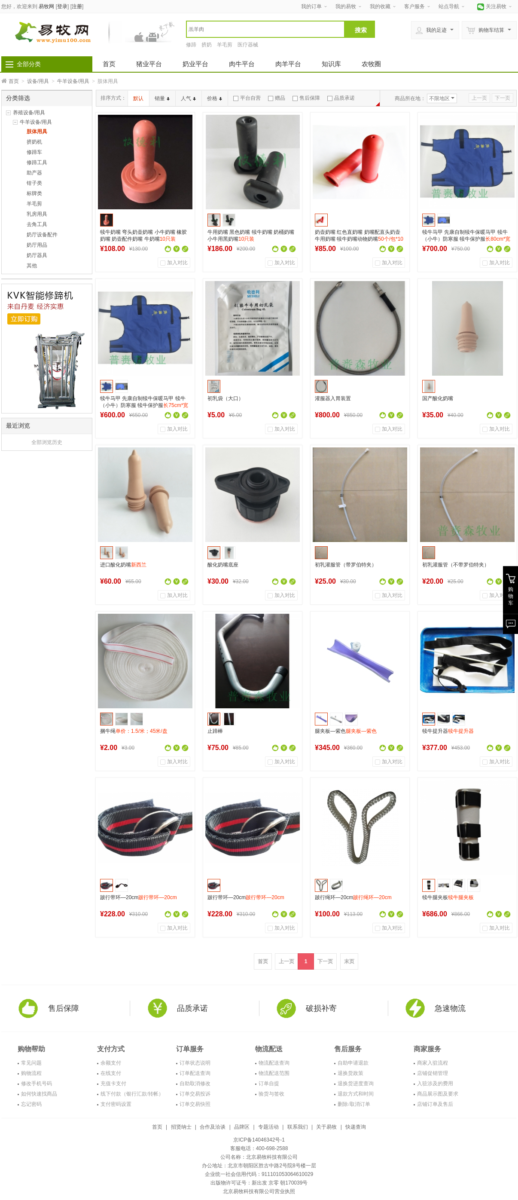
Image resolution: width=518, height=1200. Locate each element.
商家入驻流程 (432, 1063)
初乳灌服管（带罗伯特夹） (346, 565)
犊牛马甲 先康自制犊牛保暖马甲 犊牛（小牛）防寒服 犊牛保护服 (466, 239)
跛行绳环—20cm (353, 897)
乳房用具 (37, 214)
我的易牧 (345, 6)
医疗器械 (248, 45)
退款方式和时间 (356, 1094)
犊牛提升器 (448, 731)
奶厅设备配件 (42, 235)
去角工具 (37, 224)
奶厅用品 (37, 245)
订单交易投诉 (195, 1094)
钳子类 (34, 183)
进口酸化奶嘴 (123, 565)
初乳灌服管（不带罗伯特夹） (455, 565)
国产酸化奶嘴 (437, 398)
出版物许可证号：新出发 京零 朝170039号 (259, 1183)
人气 (188, 98)
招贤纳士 (181, 1127)
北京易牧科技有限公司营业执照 (259, 1191)
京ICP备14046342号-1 (259, 1140)
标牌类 (34, 193)
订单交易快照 (195, 1104)
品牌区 (242, 1127)
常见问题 (31, 1063)
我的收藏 (380, 6)
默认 (138, 98)
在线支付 (111, 1073)
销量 (162, 98)
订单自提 (269, 1084)
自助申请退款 (353, 1063)
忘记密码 (31, 1104)
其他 (32, 266)
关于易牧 (326, 1127)
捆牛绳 (134, 731)
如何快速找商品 (39, 1094)
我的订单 (311, 6)
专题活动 (268, 1127)
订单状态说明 (195, 1063)
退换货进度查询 (356, 1084)
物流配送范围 (274, 1073)
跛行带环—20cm (138, 897)
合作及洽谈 (212, 1127)
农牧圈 (371, 63)
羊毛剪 (224, 45)
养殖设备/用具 (29, 113)
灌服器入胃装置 (333, 398)
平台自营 (247, 98)
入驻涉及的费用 (435, 1084)
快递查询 (355, 1127)
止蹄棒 (215, 731)
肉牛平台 (242, 63)
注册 (77, 6)
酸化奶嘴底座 (222, 565)
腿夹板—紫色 (346, 731)
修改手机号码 (36, 1084)
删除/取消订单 (354, 1104)
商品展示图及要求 (437, 1094)
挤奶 (206, 45)
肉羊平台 (288, 63)
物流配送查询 (274, 1063)
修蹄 (191, 45)
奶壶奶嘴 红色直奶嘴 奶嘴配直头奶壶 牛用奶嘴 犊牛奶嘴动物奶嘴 (359, 239)
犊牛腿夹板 (448, 897)
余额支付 (111, 1063)
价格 (214, 98)
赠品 (276, 98)
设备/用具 (38, 81)
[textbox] (265, 29)
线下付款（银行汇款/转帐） (132, 1094)
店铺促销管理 (432, 1073)
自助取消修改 (195, 1084)
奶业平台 (195, 63)
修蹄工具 (37, 162)
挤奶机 (34, 142)
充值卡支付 (113, 1084)
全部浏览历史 (46, 442)
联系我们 (297, 1127)
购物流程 (31, 1073)
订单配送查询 (195, 1073)
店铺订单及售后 (435, 1104)
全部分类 (29, 64)
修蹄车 (34, 152)
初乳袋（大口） (225, 398)
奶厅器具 (37, 255)
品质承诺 (341, 98)
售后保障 (306, 98)
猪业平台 (149, 63)
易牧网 (46, 6)
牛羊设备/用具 (73, 81)
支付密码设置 (116, 1104)
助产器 (34, 173)
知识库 (331, 63)
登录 (62, 6)
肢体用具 (37, 132)
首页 (109, 63)
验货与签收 (271, 1094)
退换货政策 (350, 1073)
